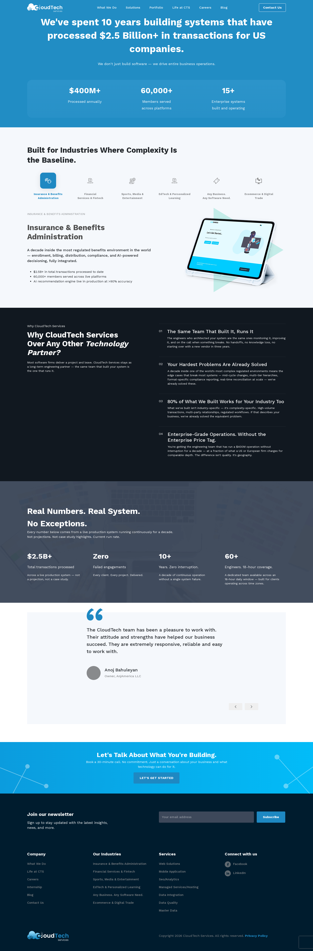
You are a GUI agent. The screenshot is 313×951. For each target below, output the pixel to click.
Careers (33, 879)
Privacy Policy (256, 936)
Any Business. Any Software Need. (118, 895)
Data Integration (171, 895)
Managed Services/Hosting (178, 887)
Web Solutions (169, 864)
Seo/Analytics (169, 879)
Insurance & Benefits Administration (119, 864)
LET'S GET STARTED (156, 778)
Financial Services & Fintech (114, 871)
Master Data (168, 910)
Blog (30, 895)
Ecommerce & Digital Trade (113, 902)
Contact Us (272, 7)
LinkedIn (235, 873)
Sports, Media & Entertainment (116, 879)
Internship (34, 887)
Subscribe (271, 817)
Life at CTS (35, 871)
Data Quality (168, 902)
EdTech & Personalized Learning (116, 887)
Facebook (236, 864)
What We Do (36, 864)
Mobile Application (172, 871)
